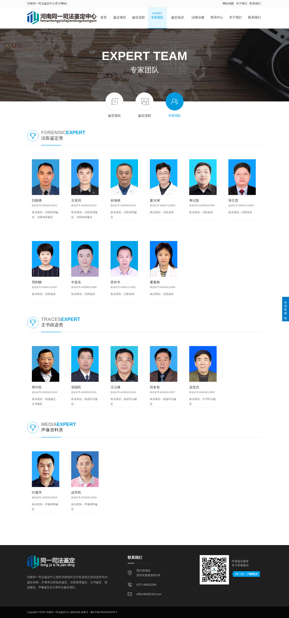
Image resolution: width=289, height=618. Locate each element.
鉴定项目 (119, 15)
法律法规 (197, 15)
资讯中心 (216, 15)
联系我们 (255, 3)
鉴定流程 (138, 15)
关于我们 (241, 3)
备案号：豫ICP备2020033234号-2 (99, 612)
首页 (103, 15)
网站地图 (228, 3)
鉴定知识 (177, 15)
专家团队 (157, 15)
